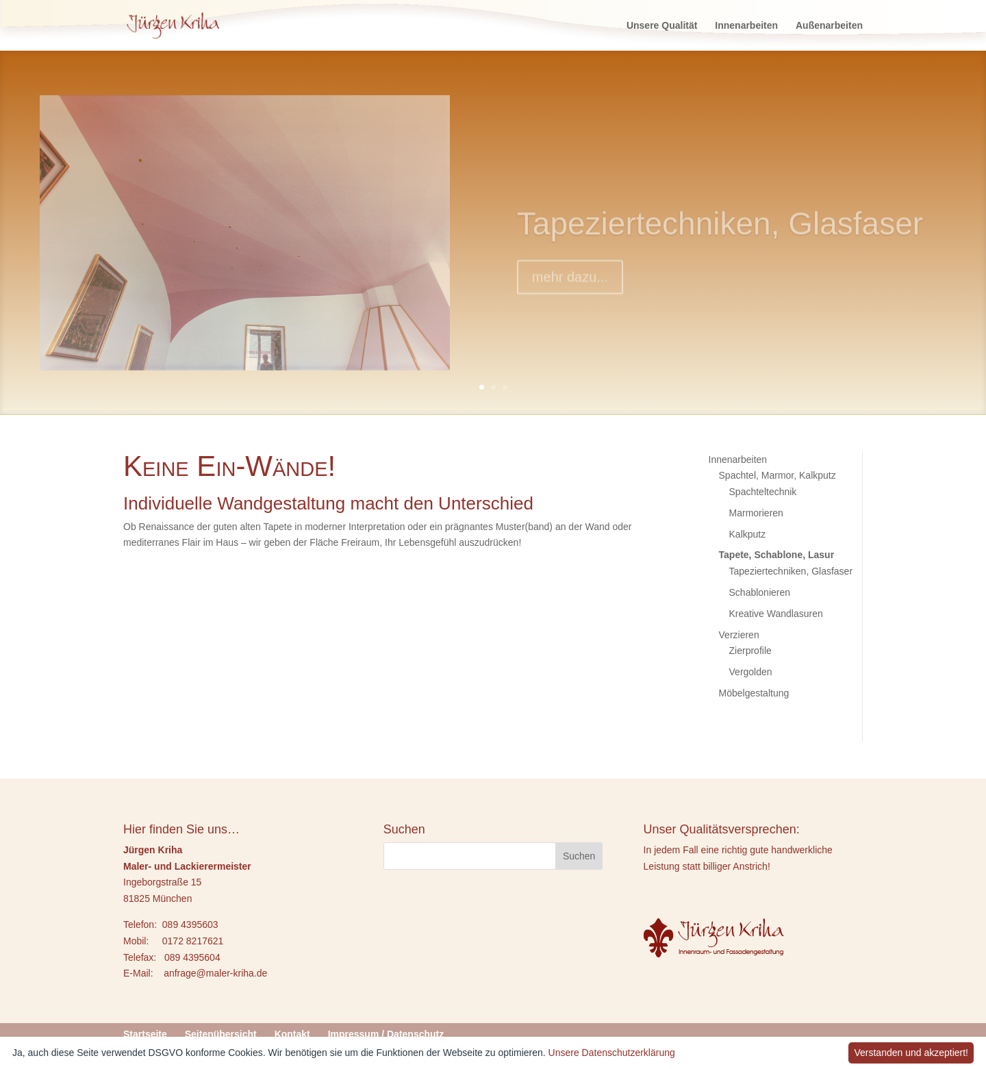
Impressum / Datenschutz (386, 1034)
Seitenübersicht (221, 1034)
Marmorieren (756, 512)
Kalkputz (747, 534)
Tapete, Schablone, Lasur (777, 554)
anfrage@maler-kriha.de (215, 973)
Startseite (145, 1034)
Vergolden (750, 671)
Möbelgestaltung (754, 693)
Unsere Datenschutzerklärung (611, 1052)
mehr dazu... (570, 289)
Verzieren (739, 634)
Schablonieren (760, 592)
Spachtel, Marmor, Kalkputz (777, 475)
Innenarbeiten (746, 26)
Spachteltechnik (763, 491)
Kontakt (292, 1034)
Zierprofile (750, 650)
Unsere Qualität (662, 26)
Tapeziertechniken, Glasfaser (720, 236)
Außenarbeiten (829, 26)
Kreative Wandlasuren (776, 613)
